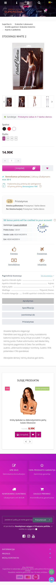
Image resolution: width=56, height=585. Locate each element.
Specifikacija (28, 308)
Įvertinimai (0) (28, 314)
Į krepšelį (22, 434)
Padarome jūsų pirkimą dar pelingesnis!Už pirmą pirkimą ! (24, 185)
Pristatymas (28, 321)
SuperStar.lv (7, 24)
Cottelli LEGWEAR (20, 225)
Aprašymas (28, 301)
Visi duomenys (47, 276)
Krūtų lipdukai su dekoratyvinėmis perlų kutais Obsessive (28, 421)
